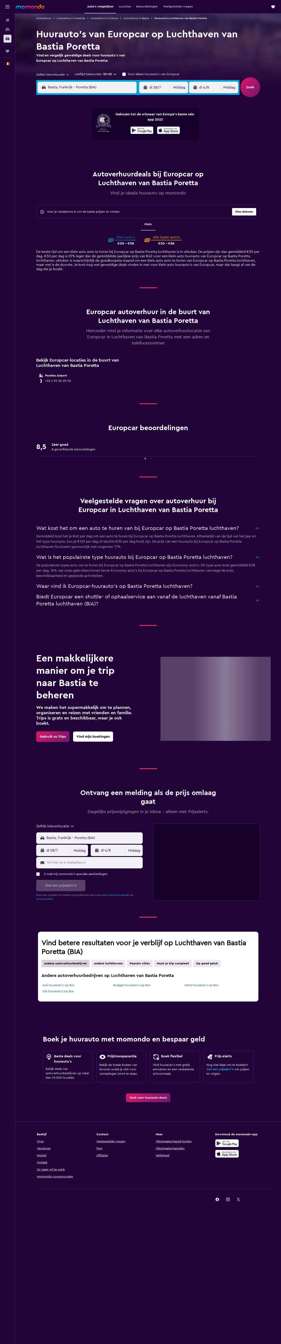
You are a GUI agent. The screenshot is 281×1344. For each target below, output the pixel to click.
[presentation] (168, 130)
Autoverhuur (43, 18)
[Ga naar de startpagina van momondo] (30, 6)
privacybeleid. (45, 899)
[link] (52, 736)
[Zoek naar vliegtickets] (7, 20)
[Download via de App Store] (168, 131)
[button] (7, 7)
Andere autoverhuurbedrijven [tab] (65, 963)
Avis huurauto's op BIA (58, 985)
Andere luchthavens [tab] (108, 963)
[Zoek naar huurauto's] (7, 38)
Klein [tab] (148, 224)
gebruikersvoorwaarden (115, 895)
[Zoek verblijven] (7, 29)
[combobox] (53, 74)
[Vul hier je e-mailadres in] (94, 862)
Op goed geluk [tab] (207, 963)
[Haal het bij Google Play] (141, 131)
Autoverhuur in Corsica (104, 18)
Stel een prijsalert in (220, 1069)
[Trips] (7, 51)
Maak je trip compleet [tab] (173, 963)
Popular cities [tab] (140, 963)
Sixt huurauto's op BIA (58, 991)
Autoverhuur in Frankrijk (71, 18)
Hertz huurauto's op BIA (201, 985)
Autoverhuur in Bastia (136, 18)
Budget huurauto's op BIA (131, 985)
